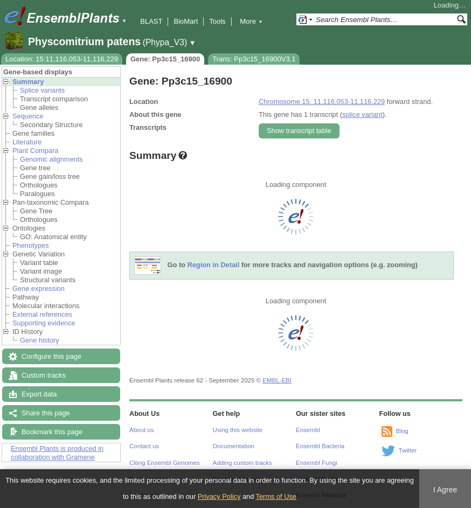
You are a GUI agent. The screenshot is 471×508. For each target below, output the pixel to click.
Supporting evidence (43, 323)
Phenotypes (30, 245)
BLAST (151, 21)
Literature (26, 142)
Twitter (408, 450)
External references (42, 314)
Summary (28, 82)
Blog (402, 431)
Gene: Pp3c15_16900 (165, 59)
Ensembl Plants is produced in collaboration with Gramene (57, 452)
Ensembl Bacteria (320, 446)
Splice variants (42, 90)
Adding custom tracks (242, 463)
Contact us (144, 446)
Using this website (238, 430)
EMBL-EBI (277, 380)
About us (141, 430)
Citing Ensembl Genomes (164, 463)
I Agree (445, 489)
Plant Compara (35, 151)
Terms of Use (276, 496)
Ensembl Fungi (316, 463)
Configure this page (51, 356)
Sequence (28, 116)
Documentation (233, 446)
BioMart (186, 21)
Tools (217, 21)
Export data (39, 394)
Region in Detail (214, 265)
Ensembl (308, 430)
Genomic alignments (51, 159)
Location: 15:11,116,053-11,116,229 (61, 59)
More (251, 21)
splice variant (362, 114)
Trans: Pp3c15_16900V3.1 (253, 59)
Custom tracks (44, 375)
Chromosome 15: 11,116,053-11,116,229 (322, 102)
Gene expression (38, 288)
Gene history (39, 340)
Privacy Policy (219, 496)
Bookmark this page (52, 432)
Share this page (46, 413)
